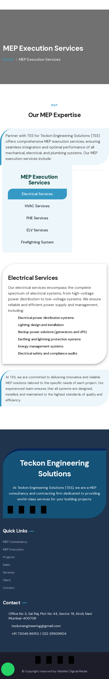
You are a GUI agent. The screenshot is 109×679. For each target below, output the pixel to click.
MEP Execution (13, 549)
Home (8, 59)
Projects (9, 557)
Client (7, 580)
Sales (6, 565)
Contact (9, 588)
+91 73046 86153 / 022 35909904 (38, 633)
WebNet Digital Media (72, 671)
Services (9, 572)
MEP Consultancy (15, 542)
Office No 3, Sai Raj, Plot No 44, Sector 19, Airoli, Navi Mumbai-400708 (50, 616)
